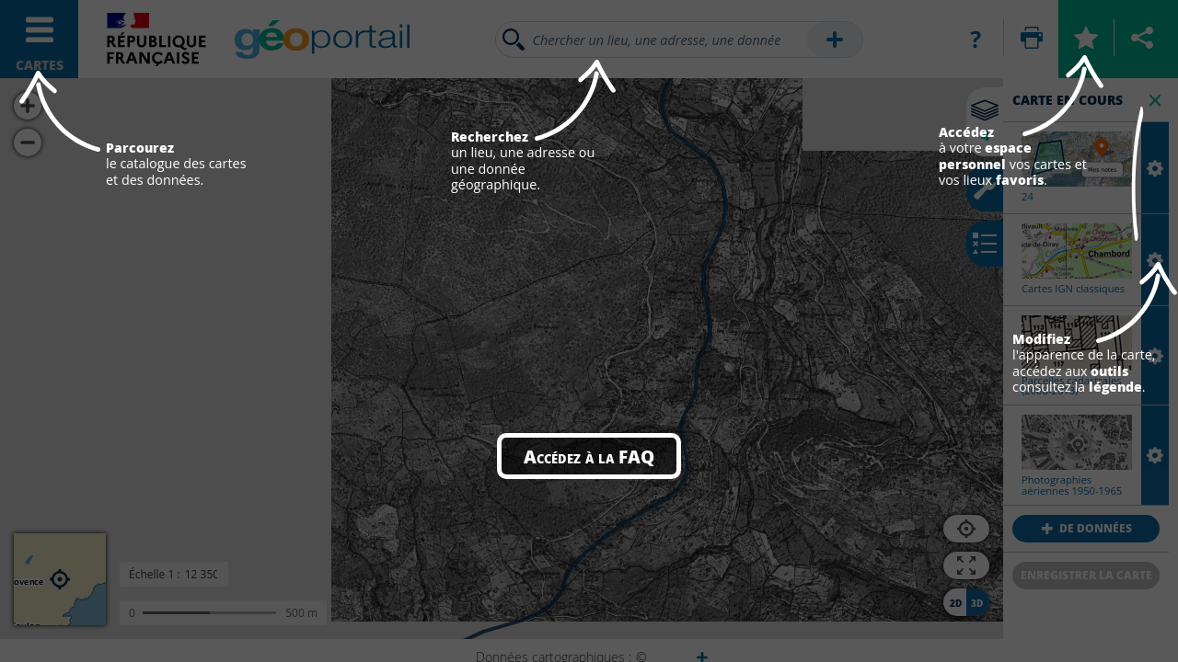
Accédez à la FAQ (589, 456)
